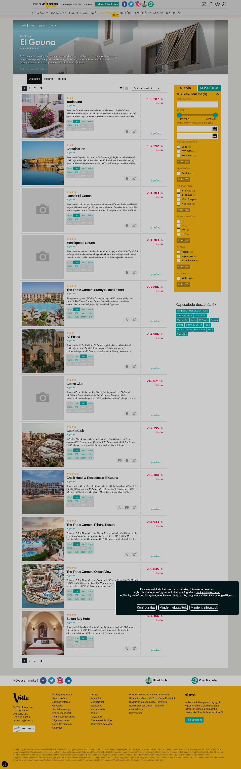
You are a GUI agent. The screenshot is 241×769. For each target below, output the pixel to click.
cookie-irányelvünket (208, 592)
